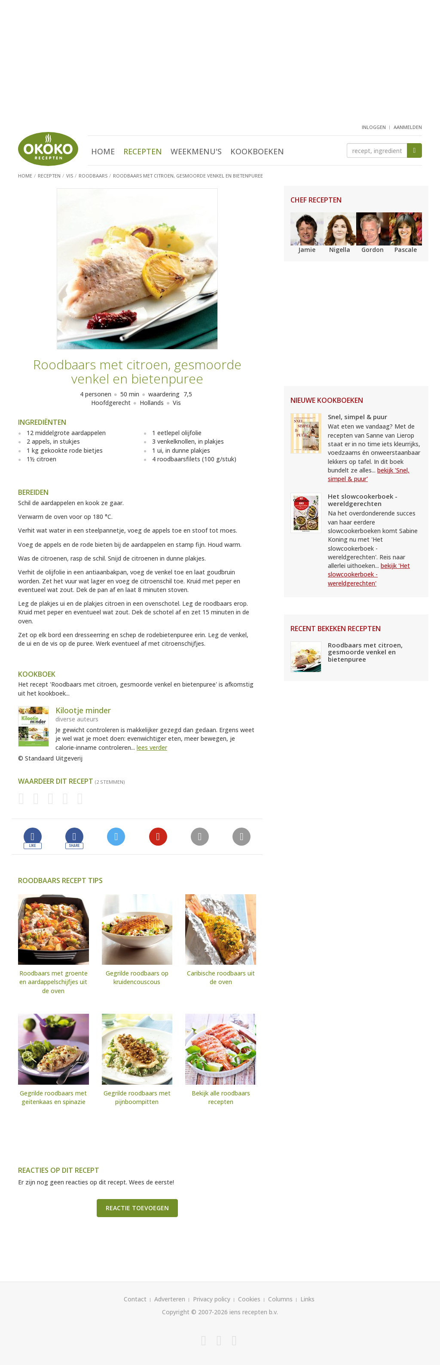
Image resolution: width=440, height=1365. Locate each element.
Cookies (249, 1299)
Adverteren (169, 1299)
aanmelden (408, 127)
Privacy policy (211, 1299)
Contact (135, 1299)
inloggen (374, 127)
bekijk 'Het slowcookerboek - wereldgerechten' (369, 574)
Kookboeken (257, 151)
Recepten (142, 151)
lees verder (152, 747)
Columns (280, 1299)
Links (307, 1299)
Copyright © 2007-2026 (195, 1312)
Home (103, 151)
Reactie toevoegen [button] (137, 1208)
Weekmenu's (196, 151)
